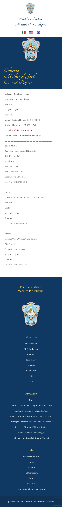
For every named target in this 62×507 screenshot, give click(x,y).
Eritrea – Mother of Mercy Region (31, 427)
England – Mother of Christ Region (31, 411)
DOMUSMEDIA (27, 501)
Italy (31, 400)
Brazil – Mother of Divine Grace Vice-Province (31, 416)
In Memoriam (31, 473)
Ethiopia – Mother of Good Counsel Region (31, 421)
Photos (31, 478)
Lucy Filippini (31, 343)
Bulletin (31, 467)
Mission (31, 365)
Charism (31, 354)
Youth (31, 381)
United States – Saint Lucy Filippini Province (31, 405)
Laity (31, 376)
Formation (31, 370)
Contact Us (31, 483)
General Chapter (31, 456)
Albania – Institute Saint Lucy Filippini (31, 438)
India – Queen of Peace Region (31, 432)
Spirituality (31, 360)
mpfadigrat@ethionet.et (23, 130)
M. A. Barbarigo (31, 349)
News (31, 462)
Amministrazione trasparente (31, 489)
